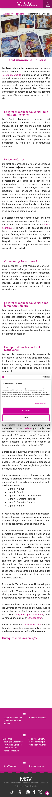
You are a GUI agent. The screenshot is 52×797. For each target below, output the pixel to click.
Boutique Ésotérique (13, 742)
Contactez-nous (36, 766)
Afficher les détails (40, 403)
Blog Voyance (10, 766)
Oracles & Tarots (18, 14)
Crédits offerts (10, 747)
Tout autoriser (26, 410)
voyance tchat (35, 618)
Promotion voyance (13, 745)
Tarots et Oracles (32, 624)
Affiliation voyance (37, 745)
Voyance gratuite (11, 751)
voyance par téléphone (30, 614)
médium (27, 428)
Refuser (26, 417)
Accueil (6, 14)
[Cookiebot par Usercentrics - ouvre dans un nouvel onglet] (38, 377)
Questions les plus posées (12, 722)
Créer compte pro (37, 742)
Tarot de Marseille (11, 74)
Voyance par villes (37, 717)
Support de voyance (13, 717)
